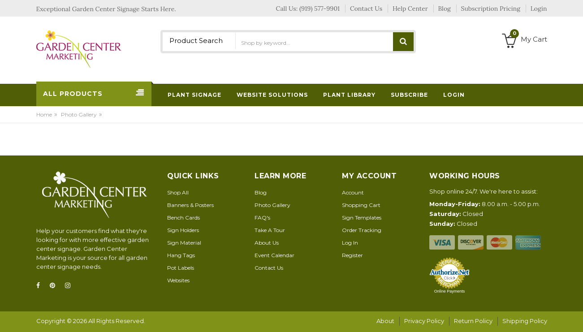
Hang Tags (181, 255)
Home (44, 114)
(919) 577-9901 (319, 8)
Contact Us (269, 267)
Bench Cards (183, 217)
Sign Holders (183, 230)
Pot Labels (180, 267)
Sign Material (184, 242)
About (385, 320)
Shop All (178, 192)
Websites (178, 280)
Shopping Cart (361, 205)
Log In (350, 242)
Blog (261, 192)
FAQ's (262, 217)
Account (353, 192)
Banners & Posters (190, 205)
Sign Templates (361, 217)
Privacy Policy (424, 320)
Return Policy (473, 320)
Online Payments (449, 291)
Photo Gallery (79, 114)
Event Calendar (274, 255)
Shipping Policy (524, 320)
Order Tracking (361, 230)
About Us (267, 242)
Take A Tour (270, 230)
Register (352, 255)
